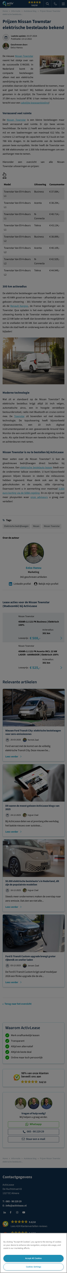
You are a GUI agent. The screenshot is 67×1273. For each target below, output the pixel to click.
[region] (33, 1253)
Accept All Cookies (33, 1258)
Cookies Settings (33, 1266)
